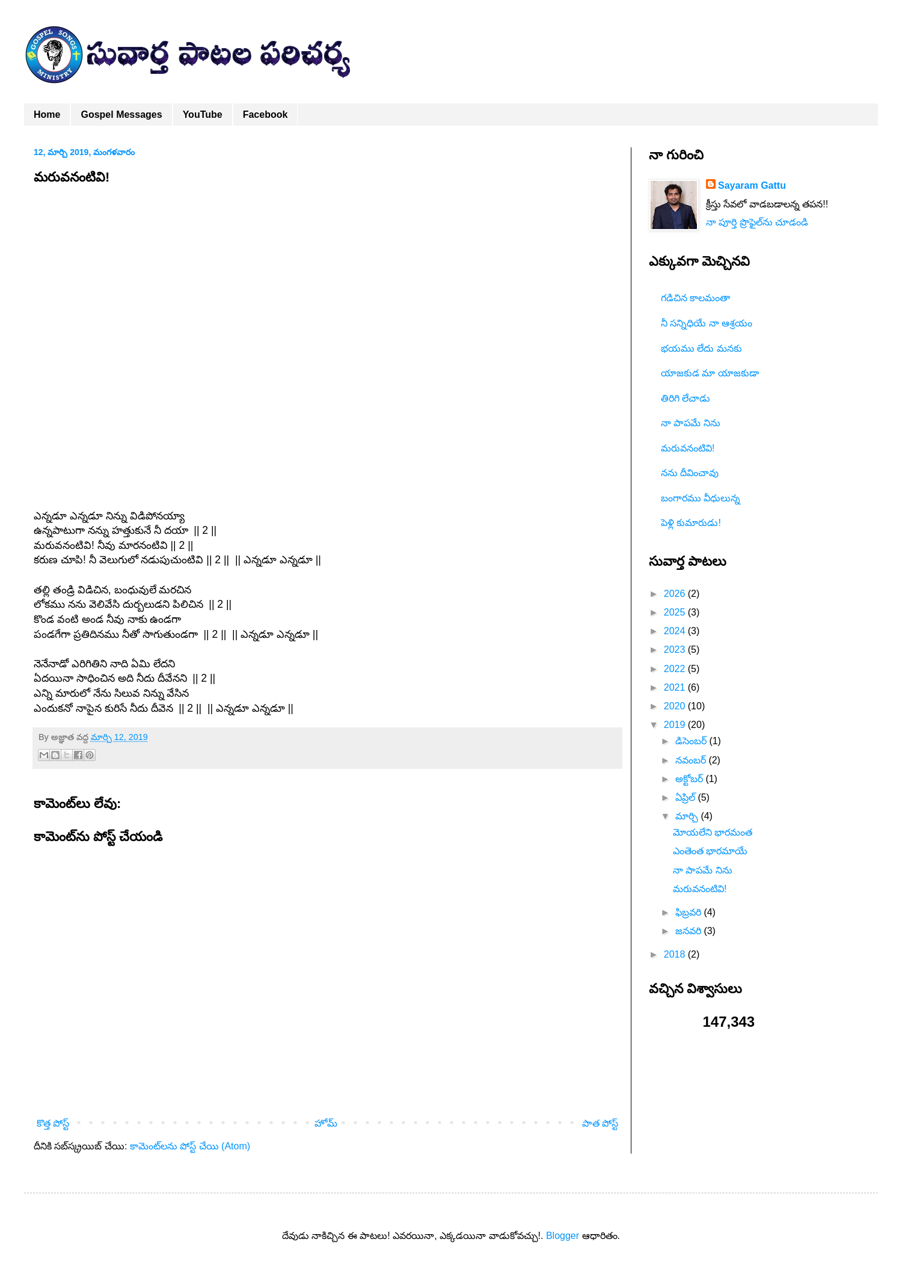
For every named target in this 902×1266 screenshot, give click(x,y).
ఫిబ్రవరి (689, 912)
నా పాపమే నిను (690, 423)
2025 (676, 612)
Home (47, 114)
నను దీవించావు (690, 473)
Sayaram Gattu (752, 185)
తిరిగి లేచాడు (685, 398)
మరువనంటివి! (687, 448)
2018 (676, 954)
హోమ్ (325, 1123)
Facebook (265, 114)
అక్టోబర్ (690, 779)
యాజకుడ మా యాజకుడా (710, 373)
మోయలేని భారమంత (712, 832)
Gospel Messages (121, 114)
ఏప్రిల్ (686, 797)
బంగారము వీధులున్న (700, 498)
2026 (676, 594)
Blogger (562, 1236)
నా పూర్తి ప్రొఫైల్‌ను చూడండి (757, 222)
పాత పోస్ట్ (600, 1123)
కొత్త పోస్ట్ (53, 1123)
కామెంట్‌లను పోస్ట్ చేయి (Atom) (190, 1146)
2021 (676, 687)
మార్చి (688, 816)
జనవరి (689, 931)
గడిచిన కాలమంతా (695, 298)
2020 (676, 706)
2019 (676, 725)
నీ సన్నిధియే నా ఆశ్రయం (706, 323)
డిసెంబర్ (692, 741)
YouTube (202, 114)
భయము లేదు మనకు (701, 348)
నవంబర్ (691, 760)
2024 (676, 631)
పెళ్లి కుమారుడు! (691, 523)
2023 (676, 649)
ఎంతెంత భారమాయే (710, 851)
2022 (676, 669)
